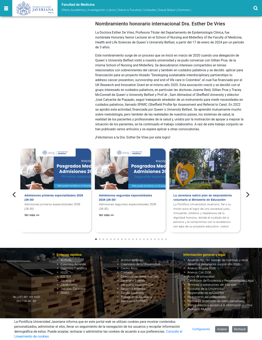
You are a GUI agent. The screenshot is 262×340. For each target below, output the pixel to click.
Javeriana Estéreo (133, 280)
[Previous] (14, 194)
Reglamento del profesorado (206, 297)
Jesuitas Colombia (73, 288)
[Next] (247, 194)
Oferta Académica (74, 10)
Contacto (184, 10)
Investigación (96, 10)
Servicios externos (133, 288)
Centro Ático (129, 268)
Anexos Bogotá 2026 (201, 268)
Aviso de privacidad (201, 276)
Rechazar (240, 329)
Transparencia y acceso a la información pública (219, 305)
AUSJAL (66, 260)
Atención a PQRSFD (134, 301)
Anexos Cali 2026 (199, 272)
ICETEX (66, 276)
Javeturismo (69, 284)
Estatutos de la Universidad (206, 288)
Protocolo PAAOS (199, 309)
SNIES (65, 293)
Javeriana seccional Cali (137, 284)
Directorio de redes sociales (139, 276)
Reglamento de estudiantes (205, 293)
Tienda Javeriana (132, 293)
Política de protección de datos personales (216, 301)
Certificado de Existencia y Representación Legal (220, 280)
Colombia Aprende (73, 264)
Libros (111, 10)
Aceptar (222, 329)
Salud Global (166, 10)
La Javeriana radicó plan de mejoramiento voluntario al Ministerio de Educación (202, 198)
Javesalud (68, 280)
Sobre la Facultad (129, 10)
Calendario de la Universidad (140, 264)
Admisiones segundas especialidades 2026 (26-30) (125, 198)
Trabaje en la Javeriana (136, 297)
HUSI (64, 272)
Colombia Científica (74, 268)
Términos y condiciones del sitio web (212, 284)
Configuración (201, 329)
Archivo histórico (132, 260)
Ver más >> (31, 215)
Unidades (149, 10)
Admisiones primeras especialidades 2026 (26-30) (53, 198)
